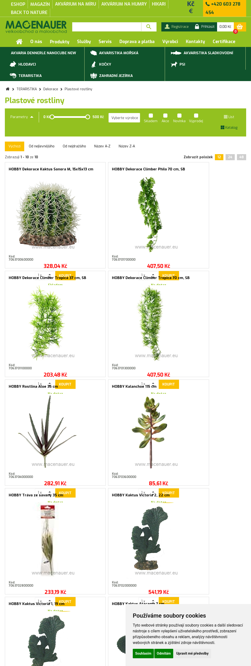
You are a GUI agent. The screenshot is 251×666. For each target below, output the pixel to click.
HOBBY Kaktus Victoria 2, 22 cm (217, 279)
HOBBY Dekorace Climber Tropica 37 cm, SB (156, 171)
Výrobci (170, 42)
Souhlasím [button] (143, 653)
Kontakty (195, 42)
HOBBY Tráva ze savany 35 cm (156, 279)
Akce (165, 118)
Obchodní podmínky (20, 629)
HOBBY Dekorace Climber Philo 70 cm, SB (95, 171)
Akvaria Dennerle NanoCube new (43, 53)
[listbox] (124, 118)
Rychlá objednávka (78, 634)
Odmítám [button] (164, 653)
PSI (178, 64)
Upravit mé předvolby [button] (192, 653)
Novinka (179, 118)
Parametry (21, 117)
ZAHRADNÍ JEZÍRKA (111, 76)
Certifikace (224, 42)
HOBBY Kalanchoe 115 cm (92, 277)
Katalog (229, 127)
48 (241, 157)
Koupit (44, 250)
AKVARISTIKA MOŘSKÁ (114, 53)
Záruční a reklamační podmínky (30, 634)
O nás (36, 42)
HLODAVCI (23, 64)
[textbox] (106, 27)
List (229, 117)
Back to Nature (29, 12)
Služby (84, 42)
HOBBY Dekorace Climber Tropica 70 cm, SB (217, 171)
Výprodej (196, 118)
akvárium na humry (124, 4)
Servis (105, 42)
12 (219, 157)
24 (230, 157)
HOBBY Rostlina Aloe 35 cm (33, 277)
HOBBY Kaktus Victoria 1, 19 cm (34, 388)
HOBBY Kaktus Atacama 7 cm (95, 388)
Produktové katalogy (80, 629)
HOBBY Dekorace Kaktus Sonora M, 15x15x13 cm (34, 171)
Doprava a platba (137, 42)
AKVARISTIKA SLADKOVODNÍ (202, 52)
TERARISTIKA (26, 76)
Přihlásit (174, 528)
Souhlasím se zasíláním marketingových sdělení (125, 539)
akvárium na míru (75, 4)
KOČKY (100, 64)
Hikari (159, 4)
